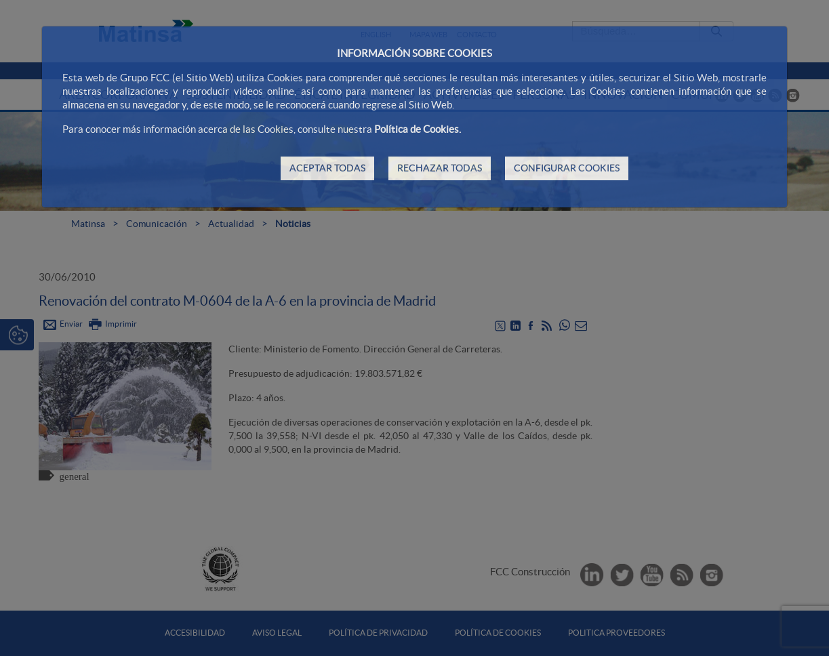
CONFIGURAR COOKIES (567, 168)
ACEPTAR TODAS (327, 168)
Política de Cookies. (417, 129)
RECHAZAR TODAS (439, 168)
